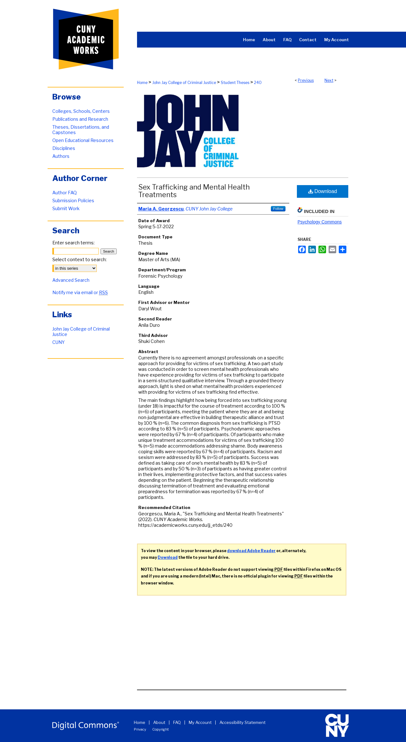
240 (258, 82)
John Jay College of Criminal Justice (184, 82)
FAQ (177, 722)
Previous (306, 80)
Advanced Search (70, 280)
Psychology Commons (320, 221)
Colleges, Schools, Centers (81, 111)
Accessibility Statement (242, 722)
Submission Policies (73, 200)
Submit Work (66, 208)
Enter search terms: (73, 242)
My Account (200, 722)
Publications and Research (80, 119)
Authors (60, 156)
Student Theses (235, 82)
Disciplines (63, 148)
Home (142, 82)
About (159, 722)
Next (328, 80)
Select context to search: (79, 259)
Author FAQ (64, 192)
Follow (278, 208)
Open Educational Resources (83, 140)
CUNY (58, 342)
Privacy (140, 729)
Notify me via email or (80, 292)
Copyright (160, 729)
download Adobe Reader (251, 550)
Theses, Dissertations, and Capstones (80, 129)
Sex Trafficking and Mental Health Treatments (194, 191)
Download (322, 191)
